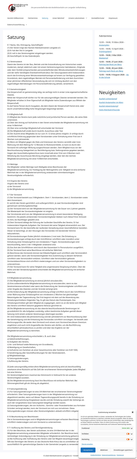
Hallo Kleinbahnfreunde (109, 110)
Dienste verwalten (87, 444)
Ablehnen (104, 450)
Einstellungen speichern (123, 450)
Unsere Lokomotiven (78, 18)
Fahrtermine (32, 18)
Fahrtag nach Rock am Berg (111, 71)
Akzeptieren (88, 450)
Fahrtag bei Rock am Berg (110, 64)
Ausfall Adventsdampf (108, 106)
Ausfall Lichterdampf (108, 98)
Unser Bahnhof (58, 18)
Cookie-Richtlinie (96, 455)
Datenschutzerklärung (109, 455)
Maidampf (103, 58)
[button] (133, 412)
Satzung (45, 18)
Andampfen (104, 45)
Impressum (120, 455)
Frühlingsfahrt (105, 51)
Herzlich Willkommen (15, 18)
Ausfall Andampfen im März (111, 102)
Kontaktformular (98, 18)
